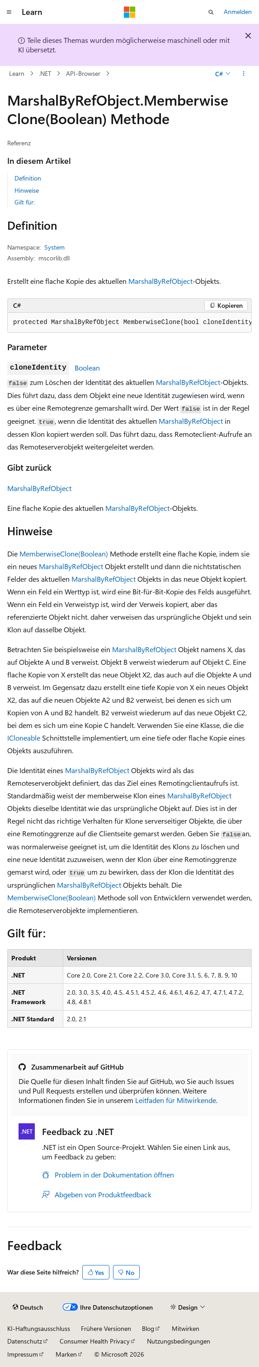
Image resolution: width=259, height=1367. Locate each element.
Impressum (22, 1354)
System (54, 247)
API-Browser (83, 73)
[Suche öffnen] (211, 12)
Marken (66, 1354)
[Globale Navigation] (9, 12)
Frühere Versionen (106, 1328)
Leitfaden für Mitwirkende (175, 1100)
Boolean (87, 367)
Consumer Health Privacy (95, 1341)
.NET (45, 73)
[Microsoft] (130, 12)
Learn (16, 73)
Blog (148, 1328)
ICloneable (23, 737)
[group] (129, 323)
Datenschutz (24, 1341)
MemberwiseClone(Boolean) (63, 553)
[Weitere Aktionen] (244, 73)
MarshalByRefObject (160, 281)
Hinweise (26, 190)
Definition (27, 178)
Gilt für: (24, 202)
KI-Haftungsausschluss (38, 1328)
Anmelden (238, 11)
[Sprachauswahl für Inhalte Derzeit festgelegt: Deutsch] (27, 1307)
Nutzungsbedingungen (178, 1341)
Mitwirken (185, 1328)
